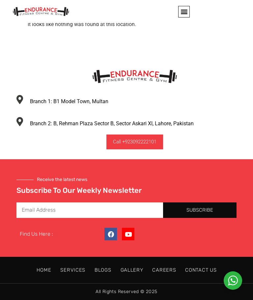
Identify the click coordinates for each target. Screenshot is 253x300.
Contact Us (200, 270)
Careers (164, 270)
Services (72, 270)
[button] (184, 11)
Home (44, 270)
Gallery (132, 270)
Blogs (103, 270)
